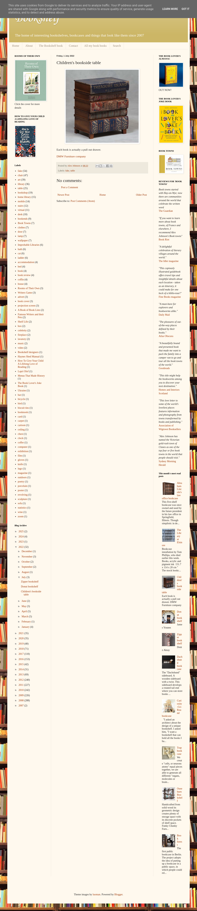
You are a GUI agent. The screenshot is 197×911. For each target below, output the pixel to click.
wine (20, 512)
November (27, 556)
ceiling (21, 429)
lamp (20, 236)
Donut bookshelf (29, 586)
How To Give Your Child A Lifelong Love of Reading (31, 363)
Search (117, 45)
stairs (20, 205)
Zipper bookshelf (29, 581)
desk (20, 214)
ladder (21, 257)
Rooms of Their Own (29, 288)
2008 (21, 700)
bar (19, 395)
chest (20, 434)
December (27, 551)
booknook (23, 412)
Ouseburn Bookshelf (179, 794)
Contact (73, 45)
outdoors (22, 477)
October (26, 561)
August (26, 572)
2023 (21, 541)
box (20, 326)
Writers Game (25, 292)
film (20, 455)
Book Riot (164, 239)
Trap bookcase (179, 750)
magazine (23, 473)
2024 (21, 536)
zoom (21, 516)
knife (20, 464)
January (26, 627)
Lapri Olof (23, 371)
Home (15, 45)
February (26, 621)
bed (20, 266)
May (24, 606)
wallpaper (23, 240)
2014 (21, 669)
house (21, 284)
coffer (21, 442)
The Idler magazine (169, 261)
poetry (21, 481)
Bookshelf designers (28, 352)
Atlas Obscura (166, 336)
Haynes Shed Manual (29, 356)
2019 (21, 643)
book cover (23, 301)
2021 (21, 633)
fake (67, 170)
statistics (22, 507)
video (21, 347)
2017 (21, 654)
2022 (21, 547)
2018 (21, 648)
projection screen (26, 305)
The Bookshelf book (51, 45)
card (20, 416)
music (21, 343)
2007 (21, 705)
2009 (21, 695)
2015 (21, 664)
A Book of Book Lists (29, 310)
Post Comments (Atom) (83, 201)
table (72, 170)
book (20, 271)
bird (20, 403)
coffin (21, 279)
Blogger (118, 894)
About (29, 45)
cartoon (22, 425)
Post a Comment (69, 187)
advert (21, 297)
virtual (21, 210)
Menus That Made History (31, 375)
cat (19, 253)
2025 (21, 531)
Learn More (170, 8)
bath (20, 249)
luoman (96, 894)
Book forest (179, 840)
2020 (21, 638)
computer (23, 447)
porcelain (22, 486)
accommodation (26, 262)
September (27, 566)
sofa (20, 503)
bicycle (21, 399)
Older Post (141, 194)
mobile (21, 201)
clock (20, 438)
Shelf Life (23, 321)
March (25, 616)
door (20, 231)
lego (20, 468)
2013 (21, 674)
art (19, 179)
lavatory (22, 339)
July (24, 577)
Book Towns (24, 223)
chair (20, 175)
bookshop (23, 192)
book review (24, 275)
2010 (21, 690)
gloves (21, 460)
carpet (21, 420)
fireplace (22, 334)
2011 (21, 685)
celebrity (22, 330)
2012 (21, 679)
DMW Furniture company (71, 156)
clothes (21, 227)
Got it (185, 8)
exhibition (23, 451)
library (21, 184)
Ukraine (22, 390)
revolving (23, 494)
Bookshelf (37, 18)
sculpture (22, 499)
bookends (23, 218)
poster (21, 490)
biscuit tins (23, 407)
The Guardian (166, 211)
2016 (21, 659)
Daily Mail (164, 314)
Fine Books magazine (170, 297)
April (25, 611)
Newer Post (63, 194)
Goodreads (164, 368)
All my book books (95, 45)
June (24, 601)
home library (24, 197)
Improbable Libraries (29, 244)
